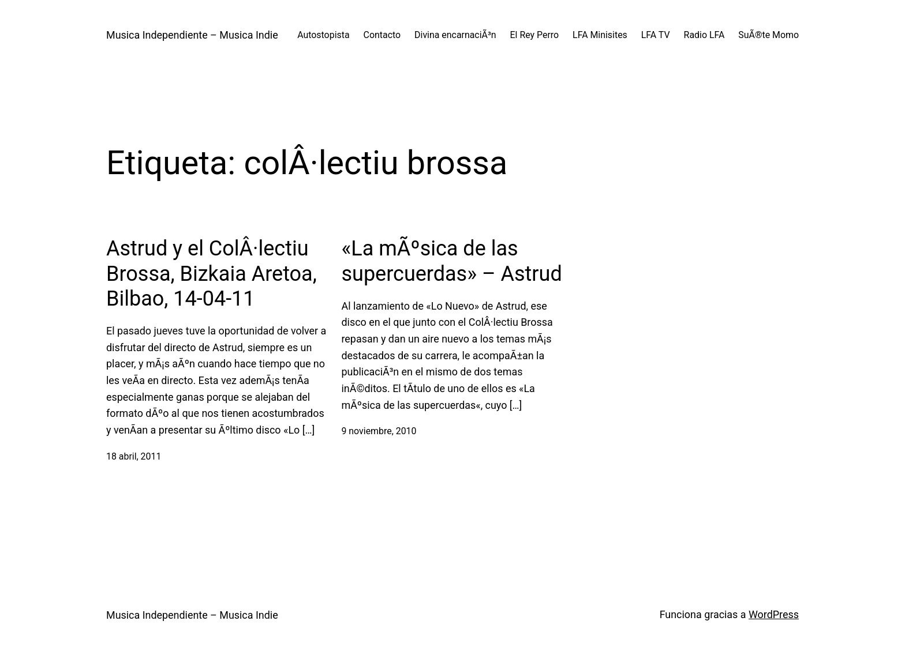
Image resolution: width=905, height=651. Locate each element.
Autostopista (323, 34)
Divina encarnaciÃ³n (455, 34)
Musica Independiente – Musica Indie (192, 35)
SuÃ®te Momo (768, 34)
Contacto (382, 34)
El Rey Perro (534, 34)
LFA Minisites (600, 34)
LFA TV (655, 34)
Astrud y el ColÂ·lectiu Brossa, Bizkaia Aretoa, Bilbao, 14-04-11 (211, 273)
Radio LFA (704, 34)
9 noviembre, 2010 (378, 431)
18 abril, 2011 (133, 456)
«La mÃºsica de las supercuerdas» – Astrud (451, 260)
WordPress (774, 614)
